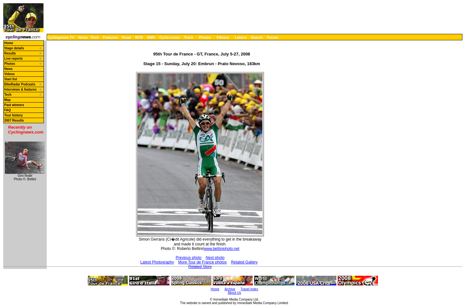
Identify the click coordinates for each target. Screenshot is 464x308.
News (83, 37)
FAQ (7, 110)
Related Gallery (244, 262)
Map (7, 100)
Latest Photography (157, 262)
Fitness (223, 37)
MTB (139, 37)
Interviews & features (20, 89)
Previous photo (188, 257)
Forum (272, 37)
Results (10, 53)
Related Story (200, 266)
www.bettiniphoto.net (221, 248)
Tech (95, 37)
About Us (234, 292)
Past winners (14, 105)
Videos (9, 74)
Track (188, 37)
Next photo (215, 257)
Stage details (14, 48)
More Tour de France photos (202, 262)
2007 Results (14, 120)
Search (257, 37)
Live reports (13, 58)
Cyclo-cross (170, 37)
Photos (205, 37)
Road (126, 37)
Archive (230, 289)
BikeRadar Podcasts (19, 84)
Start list (10, 79)
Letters (241, 37)
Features (110, 37)
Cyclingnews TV (60, 37)
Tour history (13, 115)
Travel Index (249, 289)
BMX (151, 37)
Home (8, 43)
